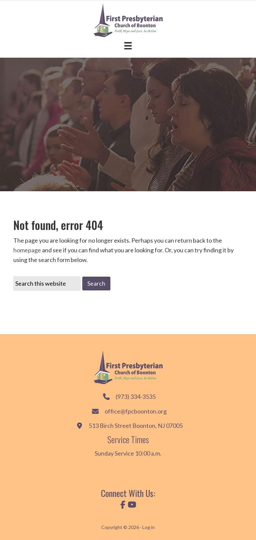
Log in (148, 527)
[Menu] (128, 45)
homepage (27, 250)
